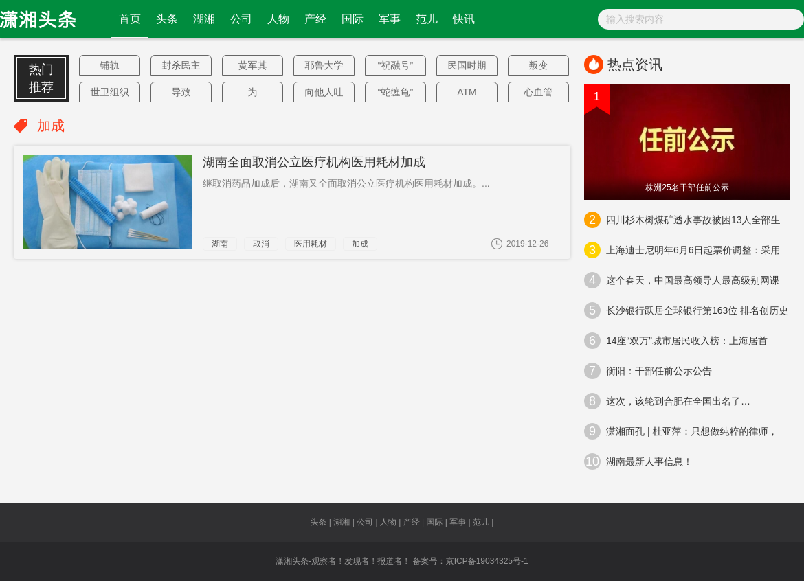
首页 (130, 19)
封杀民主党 (181, 68)
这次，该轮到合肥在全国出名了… (667, 401)
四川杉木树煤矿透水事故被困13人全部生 (682, 220)
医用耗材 (310, 244)
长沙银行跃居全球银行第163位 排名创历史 (686, 310)
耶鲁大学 (324, 65)
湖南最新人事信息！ (638, 461)
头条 (167, 19)
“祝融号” (395, 65)
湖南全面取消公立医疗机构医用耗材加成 (314, 162)
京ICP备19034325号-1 (487, 561)
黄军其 (252, 65)
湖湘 (204, 19)
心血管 (538, 92)
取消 (261, 244)
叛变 (538, 65)
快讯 (464, 19)
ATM (467, 92)
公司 (241, 19)
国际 (353, 19)
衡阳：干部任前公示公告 (648, 371)
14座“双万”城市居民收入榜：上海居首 (676, 340)
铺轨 (110, 65)
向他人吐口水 (324, 94)
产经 (315, 19)
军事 (390, 19)
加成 (360, 244)
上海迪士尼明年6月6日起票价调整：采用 (682, 250)
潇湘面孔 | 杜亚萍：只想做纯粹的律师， (680, 431)
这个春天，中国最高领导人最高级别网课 (681, 280)
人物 (278, 19)
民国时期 (467, 65)
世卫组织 (110, 92)
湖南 (220, 244)
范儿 (427, 19)
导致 (181, 92)
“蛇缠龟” (395, 92)
